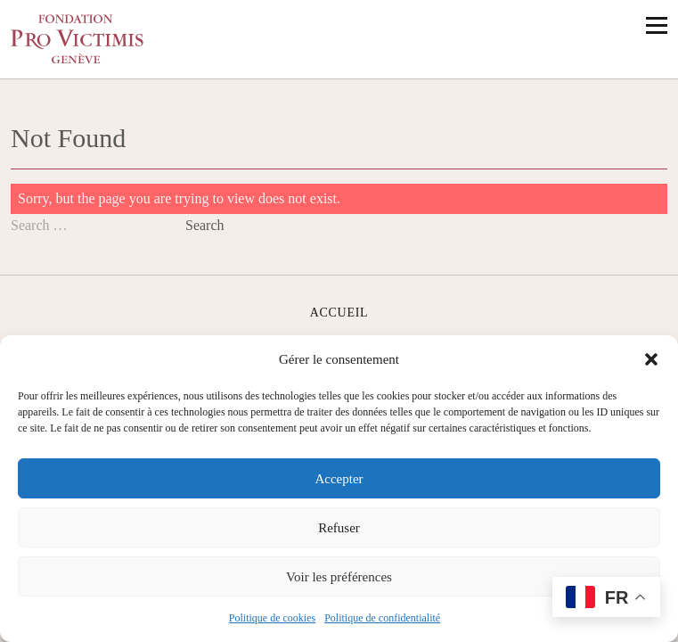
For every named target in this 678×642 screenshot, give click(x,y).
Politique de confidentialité (382, 618)
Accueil (339, 312)
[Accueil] (77, 39)
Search (205, 225)
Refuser (339, 528)
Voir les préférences (339, 577)
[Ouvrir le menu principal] (656, 25)
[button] (651, 359)
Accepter (338, 479)
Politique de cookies (272, 618)
